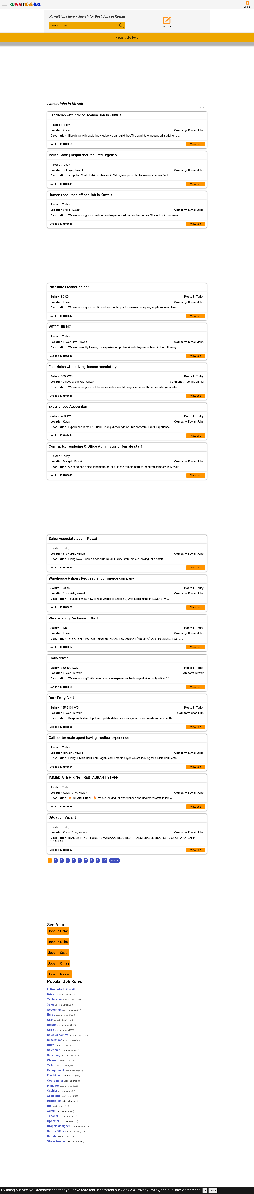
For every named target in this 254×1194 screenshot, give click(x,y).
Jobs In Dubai (58, 947)
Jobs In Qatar (58, 936)
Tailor (60, 1070)
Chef (60, 1025)
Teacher (62, 1121)
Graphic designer (68, 1131)
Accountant (64, 1014)
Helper (61, 1030)
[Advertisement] (127, 72)
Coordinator (64, 1085)
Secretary (63, 1060)
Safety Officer (66, 1136)
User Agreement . (188, 1190)
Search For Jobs (60, 25)
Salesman (63, 1055)
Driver (61, 999)
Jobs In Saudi (58, 958)
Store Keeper (65, 1146)
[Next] (114, 865)
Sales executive (67, 1040)
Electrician (63, 1080)
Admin (60, 1116)
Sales (60, 1009)
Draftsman (63, 1106)
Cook (60, 1035)
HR (58, 1111)
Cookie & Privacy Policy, (141, 1190)
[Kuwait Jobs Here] (25, 5)
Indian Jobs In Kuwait (61, 994)
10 (104, 865)
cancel (213, 1190)
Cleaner (61, 1065)
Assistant (63, 1101)
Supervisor (64, 1045)
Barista (61, 1141)
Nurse (61, 1019)
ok (205, 1190)
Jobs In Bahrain (59, 979)
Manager (62, 1090)
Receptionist (65, 1075)
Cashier (61, 1095)
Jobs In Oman (58, 969)
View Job (195, 144)
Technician (64, 1004)
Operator (62, 1126)
